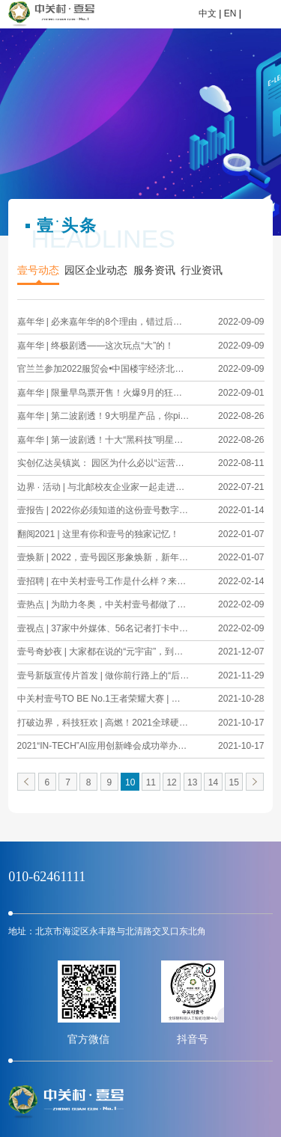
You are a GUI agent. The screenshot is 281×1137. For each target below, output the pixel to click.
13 (192, 782)
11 (151, 782)
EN (230, 13)
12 (171, 782)
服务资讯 (154, 270)
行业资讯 (202, 270)
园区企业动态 (95, 270)
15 (234, 782)
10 (130, 782)
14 (213, 782)
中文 (208, 13)
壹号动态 (38, 270)
